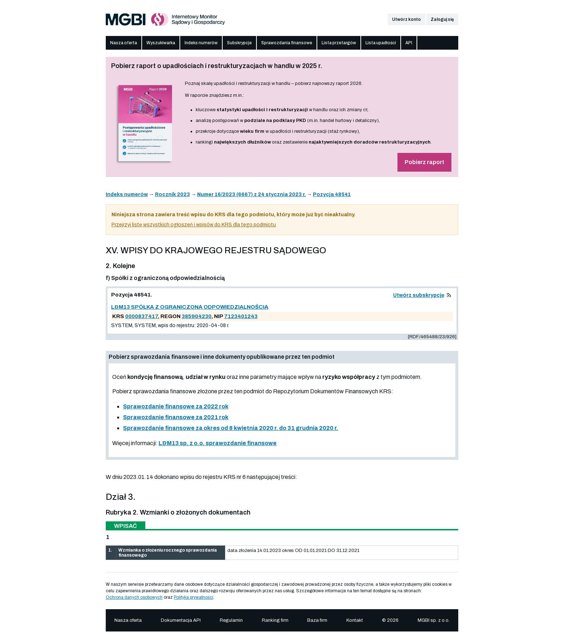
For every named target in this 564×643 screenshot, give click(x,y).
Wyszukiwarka (160, 42)
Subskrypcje (239, 42)
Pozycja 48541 (332, 194)
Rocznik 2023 (172, 194)
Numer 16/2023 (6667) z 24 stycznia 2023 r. (251, 194)
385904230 (197, 316)
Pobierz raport (424, 162)
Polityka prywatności (193, 597)
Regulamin (231, 620)
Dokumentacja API (181, 620)
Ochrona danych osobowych (134, 597)
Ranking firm (275, 620)
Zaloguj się (442, 19)
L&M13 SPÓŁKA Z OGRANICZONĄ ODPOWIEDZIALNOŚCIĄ (189, 307)
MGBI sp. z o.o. (434, 620)
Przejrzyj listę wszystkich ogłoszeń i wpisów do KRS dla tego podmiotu (194, 224)
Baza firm (317, 620)
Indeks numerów (201, 42)
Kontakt (354, 620)
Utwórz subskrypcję (418, 295)
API (408, 42)
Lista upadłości (380, 42)
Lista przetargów (339, 42)
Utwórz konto (406, 19)
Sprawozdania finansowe (286, 42)
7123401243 (241, 316)
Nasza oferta (123, 42)
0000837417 (141, 316)
